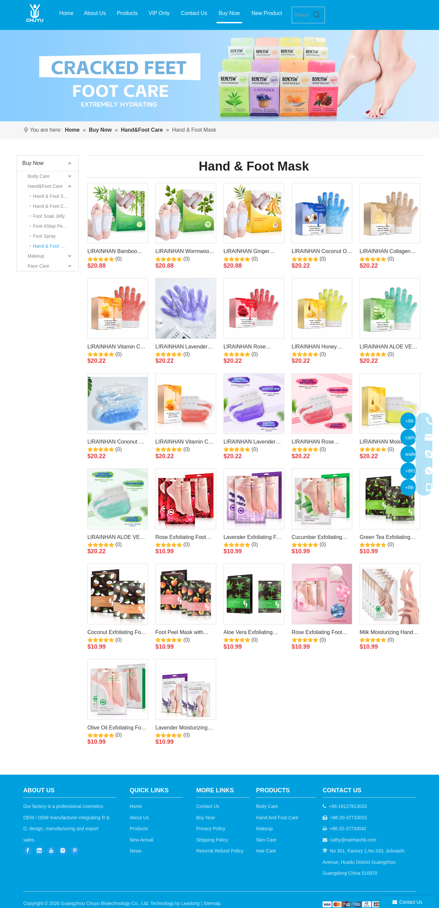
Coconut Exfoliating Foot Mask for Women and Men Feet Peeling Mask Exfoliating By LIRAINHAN (116, 633)
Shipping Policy (212, 840)
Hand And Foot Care (277, 817)
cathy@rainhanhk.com (353, 840)
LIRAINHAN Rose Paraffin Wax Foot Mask (320, 443)
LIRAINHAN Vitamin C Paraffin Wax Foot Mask (183, 443)
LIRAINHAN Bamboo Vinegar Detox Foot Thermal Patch (112, 252)
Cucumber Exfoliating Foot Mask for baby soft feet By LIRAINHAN (319, 538)
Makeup (36, 256)
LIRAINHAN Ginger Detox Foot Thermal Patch (246, 252)
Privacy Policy (210, 828)
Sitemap (211, 903)
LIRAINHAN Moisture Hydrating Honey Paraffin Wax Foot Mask (389, 443)
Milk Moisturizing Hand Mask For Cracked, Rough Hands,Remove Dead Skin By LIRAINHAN (386, 633)
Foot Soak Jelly (49, 216)
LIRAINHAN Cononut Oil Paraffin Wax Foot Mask (116, 443)
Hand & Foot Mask (52, 246)
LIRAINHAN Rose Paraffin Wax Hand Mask (252, 348)
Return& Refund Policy (219, 850)
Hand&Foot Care (45, 186)
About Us (139, 817)
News (135, 850)
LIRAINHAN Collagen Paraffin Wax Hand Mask (389, 252)
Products (139, 828)
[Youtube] (51, 850)
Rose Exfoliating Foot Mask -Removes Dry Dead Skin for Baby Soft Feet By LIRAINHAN (320, 633)
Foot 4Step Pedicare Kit (55, 226)
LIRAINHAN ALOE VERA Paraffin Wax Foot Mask (117, 538)
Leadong (191, 903)
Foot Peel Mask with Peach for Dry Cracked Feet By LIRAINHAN (182, 633)
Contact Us (207, 806)
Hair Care (266, 850)
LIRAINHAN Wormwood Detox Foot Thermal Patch (183, 252)
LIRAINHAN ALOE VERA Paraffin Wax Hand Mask (389, 348)
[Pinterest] (75, 850)
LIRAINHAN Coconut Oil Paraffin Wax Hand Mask (321, 252)
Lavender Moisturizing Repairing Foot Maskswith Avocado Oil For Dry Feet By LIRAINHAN (182, 729)
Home (136, 806)
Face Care (38, 266)
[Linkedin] (39, 850)
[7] (219, 75)
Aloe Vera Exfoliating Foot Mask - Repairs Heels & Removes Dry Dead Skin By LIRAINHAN (249, 633)
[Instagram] (63, 850)
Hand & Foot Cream (53, 206)
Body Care (39, 176)
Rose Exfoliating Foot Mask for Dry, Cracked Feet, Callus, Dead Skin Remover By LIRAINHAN (185, 538)
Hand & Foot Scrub (53, 196)
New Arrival (141, 840)
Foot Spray (44, 236)
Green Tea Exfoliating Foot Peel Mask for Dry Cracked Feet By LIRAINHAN (387, 538)
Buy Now (33, 163)
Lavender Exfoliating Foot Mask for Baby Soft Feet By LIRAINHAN (253, 538)
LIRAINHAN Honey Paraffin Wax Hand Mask (321, 348)
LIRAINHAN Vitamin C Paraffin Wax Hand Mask (116, 348)
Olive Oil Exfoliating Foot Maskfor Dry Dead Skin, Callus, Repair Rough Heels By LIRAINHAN (116, 729)
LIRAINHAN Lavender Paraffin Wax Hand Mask (184, 348)
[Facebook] (27, 850)
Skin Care (266, 840)
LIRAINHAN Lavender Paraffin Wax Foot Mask (251, 443)
